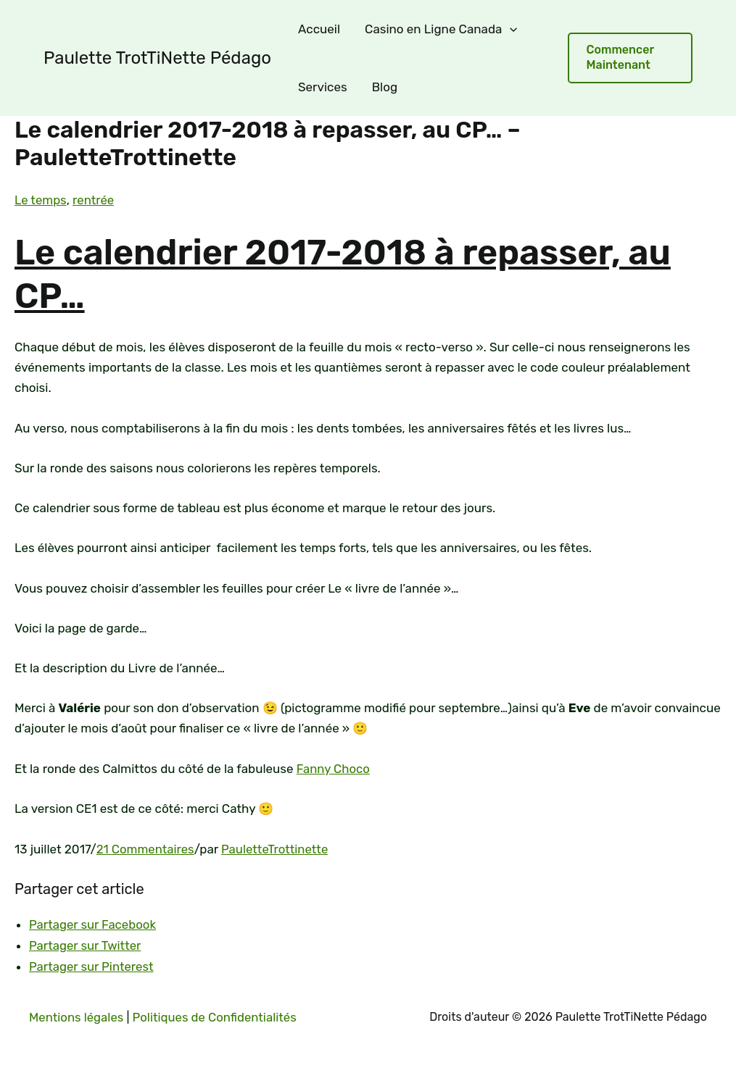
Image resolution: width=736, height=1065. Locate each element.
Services (322, 87)
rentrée (94, 200)
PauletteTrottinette (277, 847)
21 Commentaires (146, 847)
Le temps (41, 200)
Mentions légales (77, 1015)
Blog (384, 87)
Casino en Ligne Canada (441, 29)
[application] (510, 29)
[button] (630, 58)
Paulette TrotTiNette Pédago (157, 58)
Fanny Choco (334, 768)
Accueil (319, 29)
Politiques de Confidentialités (217, 1015)
